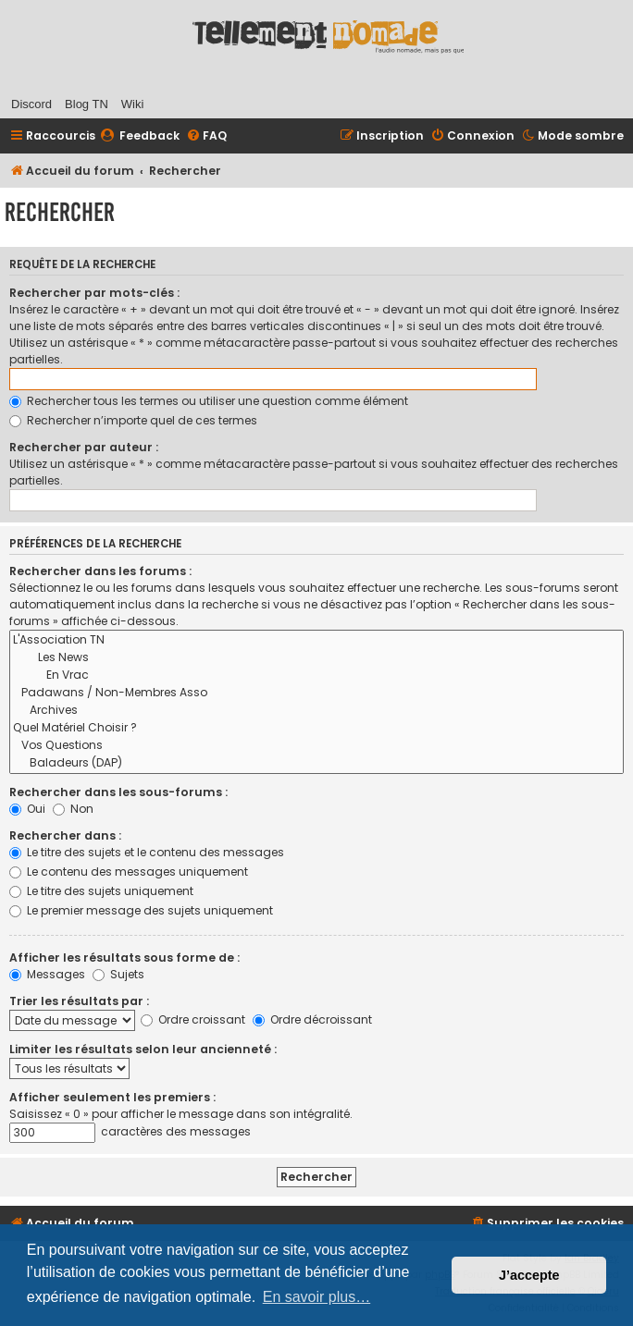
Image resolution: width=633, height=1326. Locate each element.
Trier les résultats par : (79, 1001)
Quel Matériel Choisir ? (316, 728)
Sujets (118, 974)
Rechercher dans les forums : (100, 571)
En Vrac (316, 675)
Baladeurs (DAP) (316, 763)
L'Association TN (316, 640)
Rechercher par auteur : (83, 447)
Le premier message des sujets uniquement (141, 910)
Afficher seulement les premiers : (112, 1097)
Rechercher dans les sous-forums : (118, 792)
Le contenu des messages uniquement (128, 871)
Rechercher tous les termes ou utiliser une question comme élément (208, 401)
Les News (316, 658)
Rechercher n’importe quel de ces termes (133, 420)
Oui (27, 808)
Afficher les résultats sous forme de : (124, 957)
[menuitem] (140, 136)
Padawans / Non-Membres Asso (316, 693)
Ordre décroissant (312, 1019)
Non (73, 808)
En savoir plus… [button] (317, 1297)
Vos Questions (316, 746)
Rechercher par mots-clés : (94, 293)
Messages (47, 974)
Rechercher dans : (65, 835)
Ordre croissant (193, 1019)
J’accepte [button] (529, 1275)
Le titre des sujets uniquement (101, 891)
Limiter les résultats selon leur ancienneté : (143, 1049)
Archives (316, 710)
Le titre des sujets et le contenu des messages (146, 852)
